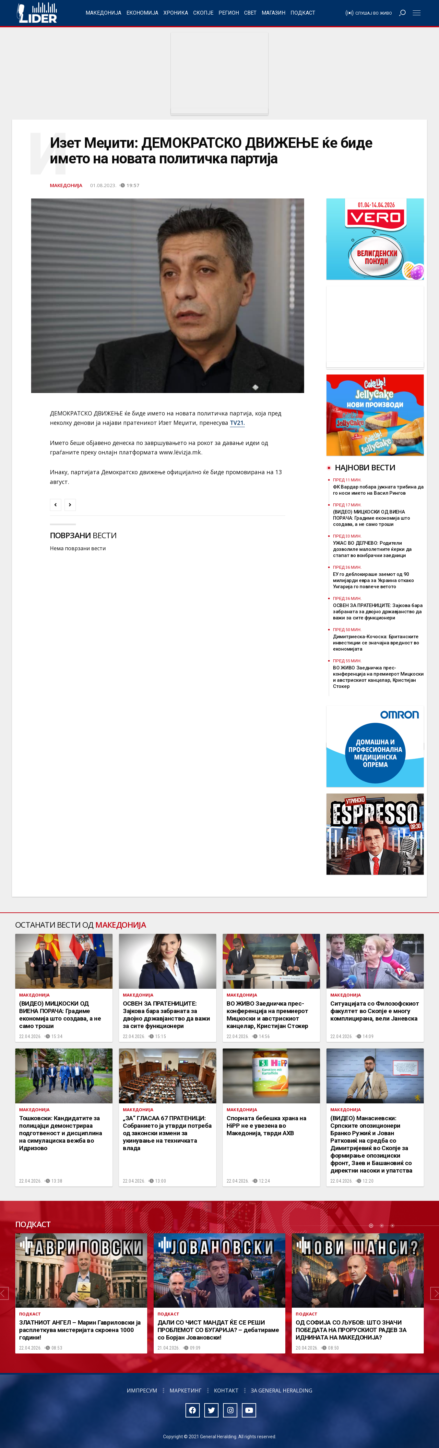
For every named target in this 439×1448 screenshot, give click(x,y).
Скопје (203, 13)
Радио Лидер (36, 13)
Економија (142, 13)
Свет (250, 13)
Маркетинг (186, 1390)
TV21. (237, 422)
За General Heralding (281, 1390)
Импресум (142, 1390)
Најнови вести (365, 467)
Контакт (226, 1390)
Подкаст (303, 13)
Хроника (175, 13)
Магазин (273, 13)
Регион (229, 13)
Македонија (103, 13)
